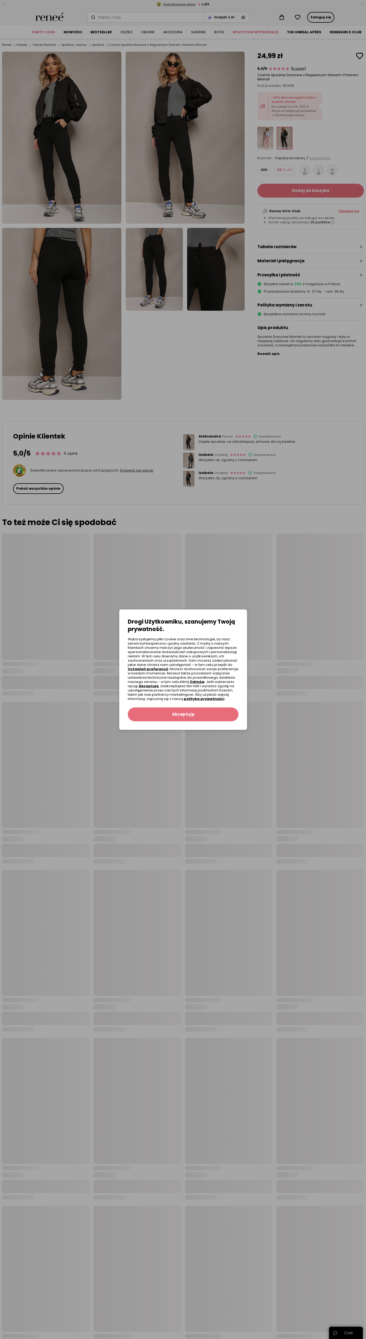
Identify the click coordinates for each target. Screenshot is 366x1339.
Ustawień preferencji (148, 668)
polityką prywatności (204, 698)
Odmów (197, 681)
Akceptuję (149, 686)
